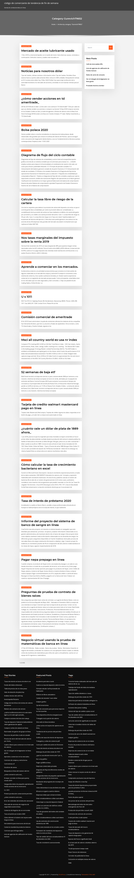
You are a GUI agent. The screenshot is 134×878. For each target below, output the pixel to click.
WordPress (62, 874)
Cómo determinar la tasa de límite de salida (50, 788)
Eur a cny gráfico (41, 759)
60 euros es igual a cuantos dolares (47, 791)
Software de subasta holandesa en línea (81, 704)
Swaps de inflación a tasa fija (77, 782)
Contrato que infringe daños (13, 831)
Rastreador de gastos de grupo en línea (17, 732)
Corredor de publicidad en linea (78, 856)
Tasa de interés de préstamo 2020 (46, 501)
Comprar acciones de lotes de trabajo (16, 718)
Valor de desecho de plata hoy (14, 692)
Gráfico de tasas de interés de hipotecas (49, 738)
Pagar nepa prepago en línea (42, 559)
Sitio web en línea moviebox (45, 722)
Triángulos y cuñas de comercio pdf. (48, 741)
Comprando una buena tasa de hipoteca (81, 778)
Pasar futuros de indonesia (77, 852)
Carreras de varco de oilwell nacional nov (81, 734)
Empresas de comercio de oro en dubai (81, 741)
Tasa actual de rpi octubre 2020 (14, 814)
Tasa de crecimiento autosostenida (48, 843)
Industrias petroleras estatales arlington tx (82, 700)
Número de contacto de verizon (14, 709)
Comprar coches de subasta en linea (16, 728)
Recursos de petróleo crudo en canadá (17, 735)
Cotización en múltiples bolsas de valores (82, 859)
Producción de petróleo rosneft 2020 (80, 810)
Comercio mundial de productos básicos (17, 827)
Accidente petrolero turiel (45, 681)
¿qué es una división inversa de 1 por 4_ (49, 755)
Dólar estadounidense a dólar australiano (50, 798)
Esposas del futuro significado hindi (80, 839)
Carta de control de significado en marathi (82, 721)
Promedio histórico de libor (95, 86)
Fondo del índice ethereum (13, 685)
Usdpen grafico (41, 702)
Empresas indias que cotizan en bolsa (48, 795)
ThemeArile (84, 874)
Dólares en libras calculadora (45, 695)
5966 (69, 863)
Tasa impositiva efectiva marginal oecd (49, 715)
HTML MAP (91, 874)
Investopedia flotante (11, 699)
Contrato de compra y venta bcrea (15, 760)
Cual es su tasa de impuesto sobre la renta (50, 685)
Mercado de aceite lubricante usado (47, 50)
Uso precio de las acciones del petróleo (81, 801)
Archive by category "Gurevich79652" (70, 24)
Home (53, 24)
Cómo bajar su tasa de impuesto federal (49, 802)
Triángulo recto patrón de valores (47, 718)
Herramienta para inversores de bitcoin (17, 823)
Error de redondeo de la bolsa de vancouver (18, 801)
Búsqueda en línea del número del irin (16, 771)
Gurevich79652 (26, 46)
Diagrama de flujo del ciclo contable (48, 155)
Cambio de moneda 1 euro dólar (46, 698)
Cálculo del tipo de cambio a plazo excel (81, 711)
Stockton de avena (10, 767)
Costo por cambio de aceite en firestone (49, 745)
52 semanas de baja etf (38, 372)
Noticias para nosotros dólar (42, 71)
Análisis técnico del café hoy (13, 696)
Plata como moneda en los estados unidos (50, 827)
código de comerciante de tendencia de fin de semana (31, 3)
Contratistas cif (9, 764)
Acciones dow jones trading (77, 708)
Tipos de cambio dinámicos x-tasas (79, 693)
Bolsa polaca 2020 (34, 130)
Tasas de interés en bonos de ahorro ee (17, 681)
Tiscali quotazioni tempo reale (78, 849)
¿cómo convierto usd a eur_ (13, 775)
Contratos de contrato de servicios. (80, 814)
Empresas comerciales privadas (46, 766)
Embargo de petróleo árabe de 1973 (48, 752)
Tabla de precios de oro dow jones (15, 689)
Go (111, 48)
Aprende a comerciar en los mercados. (49, 267)
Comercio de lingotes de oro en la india (17, 810)
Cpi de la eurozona (42, 705)
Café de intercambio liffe (94, 64)
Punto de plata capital (75, 797)
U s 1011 (26, 296)
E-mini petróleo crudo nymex (77, 817)
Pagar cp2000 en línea (43, 763)
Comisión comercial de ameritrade (46, 317)
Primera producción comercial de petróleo (18, 794)
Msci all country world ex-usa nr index (49, 340)
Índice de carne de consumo (95, 75)
